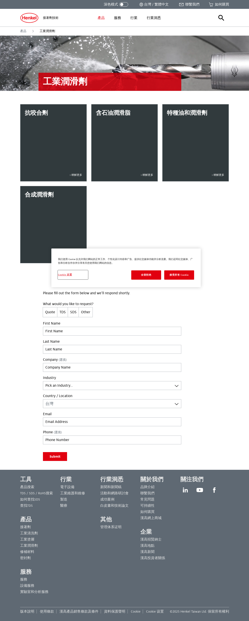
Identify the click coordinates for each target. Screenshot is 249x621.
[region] (126, 267)
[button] (221, 17)
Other (85, 312)
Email (47, 414)
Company (55, 360)
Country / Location (57, 396)
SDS (73, 312)
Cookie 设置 (155, 611)
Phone (52, 432)
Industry (49, 378)
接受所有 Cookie (179, 275)
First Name (51, 323)
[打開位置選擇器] (153, 4)
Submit (55, 456)
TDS (63, 312)
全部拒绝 (146, 275)
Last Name (51, 342)
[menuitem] (101, 18)
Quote (50, 312)
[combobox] (112, 385)
